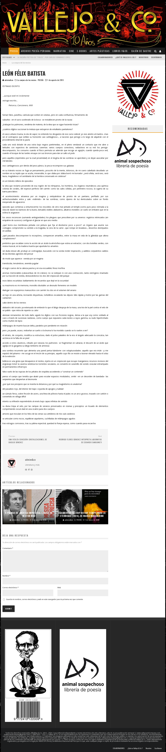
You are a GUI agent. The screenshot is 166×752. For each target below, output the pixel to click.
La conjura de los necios (26, 80)
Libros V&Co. (120, 51)
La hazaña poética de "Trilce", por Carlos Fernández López (44, 57)
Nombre (6, 579)
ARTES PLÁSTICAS (100, 51)
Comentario (7, 548)
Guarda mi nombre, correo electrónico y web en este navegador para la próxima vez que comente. (44, 602)
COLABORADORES (105, 57)
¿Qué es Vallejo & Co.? (125, 57)
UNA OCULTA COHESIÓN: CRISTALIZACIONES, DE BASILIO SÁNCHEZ (31, 439)
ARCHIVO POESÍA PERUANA (36, 51)
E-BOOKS (82, 51)
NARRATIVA (60, 51)
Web (59, 591)
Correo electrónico (10, 591)
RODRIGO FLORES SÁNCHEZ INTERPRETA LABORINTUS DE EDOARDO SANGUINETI (79, 439)
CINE (71, 51)
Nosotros (143, 57)
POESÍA (14, 51)
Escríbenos (156, 57)
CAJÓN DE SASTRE (141, 51)
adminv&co (7, 80)
